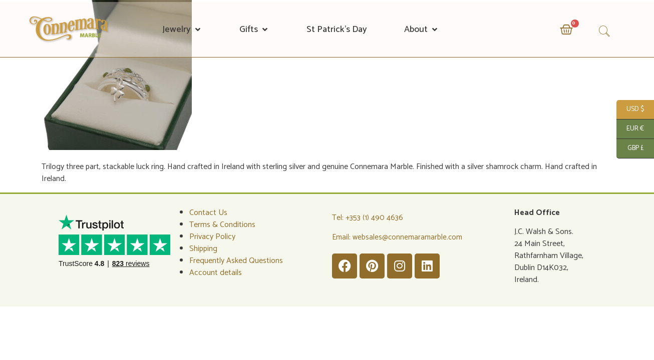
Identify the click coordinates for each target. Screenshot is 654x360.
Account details (215, 273)
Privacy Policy (212, 237)
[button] (182, 30)
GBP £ (629, 148)
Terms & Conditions (222, 225)
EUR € (630, 129)
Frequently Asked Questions (236, 261)
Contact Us (208, 213)
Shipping (203, 249)
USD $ (630, 110)
